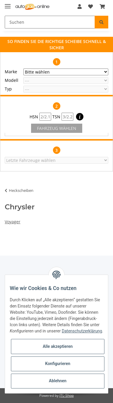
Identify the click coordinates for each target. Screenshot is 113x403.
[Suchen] (50, 22)
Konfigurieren (57, 363)
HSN (40, 117)
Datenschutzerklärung (82, 331)
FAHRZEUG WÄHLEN (56, 128)
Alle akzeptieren (57, 346)
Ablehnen (57, 380)
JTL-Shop (66, 395)
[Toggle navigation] (8, 3)
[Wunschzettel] (90, 6)
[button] (79, 6)
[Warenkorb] (102, 6)
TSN (62, 117)
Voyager (12, 221)
